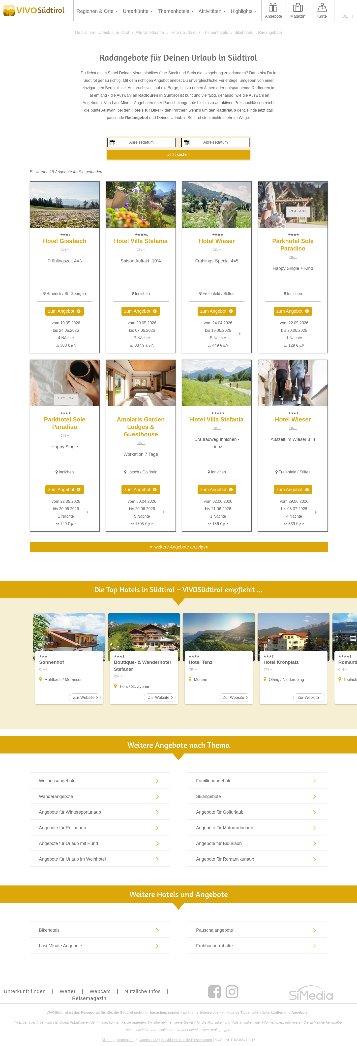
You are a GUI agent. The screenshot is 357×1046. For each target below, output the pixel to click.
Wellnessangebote (100, 780)
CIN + (64, 249)
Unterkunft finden (25, 991)
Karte (322, 16)
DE (345, 16)
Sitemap (108, 1040)
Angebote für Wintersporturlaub (100, 812)
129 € (294, 345)
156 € (218, 524)
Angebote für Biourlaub (257, 843)
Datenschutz (148, 1040)
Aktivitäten (210, 11)
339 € (294, 524)
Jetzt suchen (178, 154)
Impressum (125, 1040)
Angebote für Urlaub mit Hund (100, 843)
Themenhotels (173, 11)
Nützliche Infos (142, 991)
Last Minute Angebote (100, 945)
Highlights (242, 11)
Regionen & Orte (95, 11)
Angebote (273, 16)
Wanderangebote (100, 796)
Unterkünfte (135, 11)
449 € (218, 345)
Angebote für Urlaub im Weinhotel (100, 859)
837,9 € (142, 345)
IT (352, 16)
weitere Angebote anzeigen (181, 546)
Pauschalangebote (257, 930)
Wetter (68, 991)
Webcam (100, 991)
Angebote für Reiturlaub (100, 827)
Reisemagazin (89, 998)
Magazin (297, 16)
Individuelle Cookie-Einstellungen (186, 1040)
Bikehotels (100, 930)
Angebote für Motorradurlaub (257, 827)
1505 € (142, 524)
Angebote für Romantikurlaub (257, 859)
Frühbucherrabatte (257, 945)
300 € (66, 345)
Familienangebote (257, 780)
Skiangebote (257, 796)
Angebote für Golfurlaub (257, 812)
